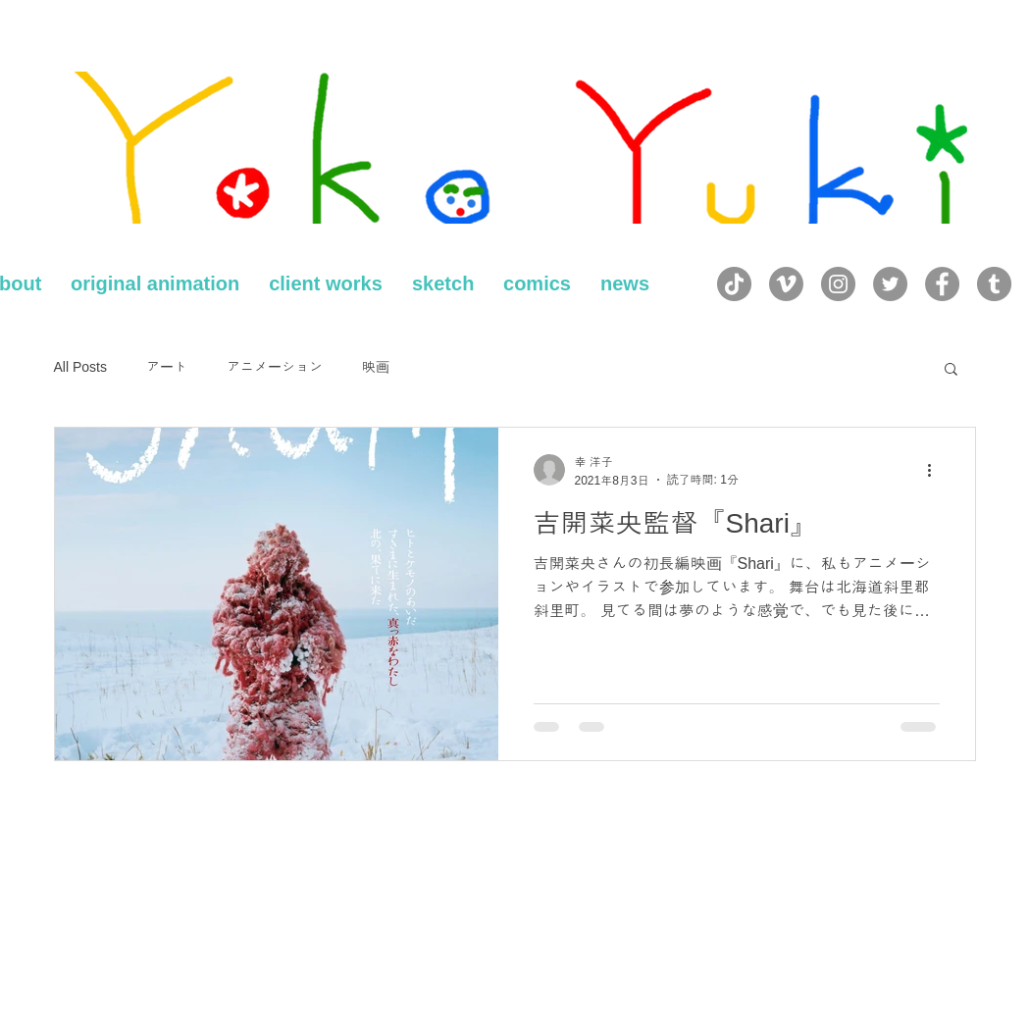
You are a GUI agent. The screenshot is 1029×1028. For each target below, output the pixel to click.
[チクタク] (734, 284)
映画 (375, 367)
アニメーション (275, 367)
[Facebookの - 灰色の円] (942, 284)
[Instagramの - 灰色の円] (838, 284)
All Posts (80, 367)
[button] (951, 370)
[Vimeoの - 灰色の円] (786, 284)
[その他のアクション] (937, 470)
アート (166, 367)
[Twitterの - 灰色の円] (890, 284)
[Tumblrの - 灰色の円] (994, 284)
